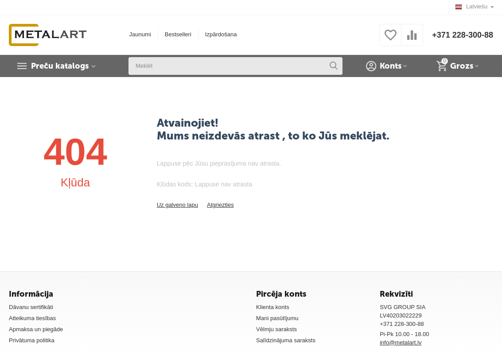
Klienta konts (272, 307)
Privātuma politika (31, 340)
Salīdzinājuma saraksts (285, 340)
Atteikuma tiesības (32, 318)
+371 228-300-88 (462, 35)
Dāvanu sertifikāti (31, 307)
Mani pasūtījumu (277, 318)
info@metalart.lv (400, 342)
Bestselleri (178, 34)
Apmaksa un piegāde (36, 329)
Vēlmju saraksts (276, 329)
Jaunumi (140, 34)
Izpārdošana (221, 34)
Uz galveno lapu (177, 204)
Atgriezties (220, 204)
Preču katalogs (60, 66)
